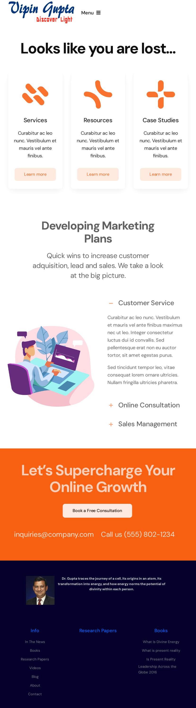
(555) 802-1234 (147, 534)
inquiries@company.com (51, 534)
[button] (145, 301)
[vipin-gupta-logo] (41, 3)
